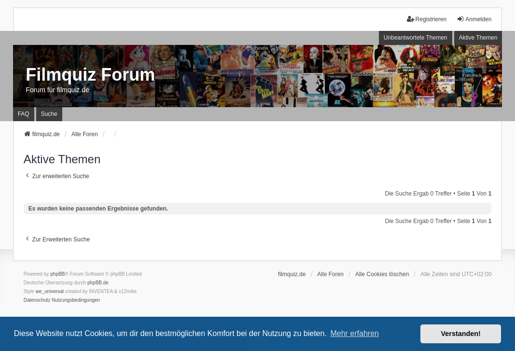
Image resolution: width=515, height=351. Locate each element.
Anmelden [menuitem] (474, 19)
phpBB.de (98, 282)
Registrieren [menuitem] (427, 19)
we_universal (50, 291)
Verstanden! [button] (461, 333)
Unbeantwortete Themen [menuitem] (415, 37)
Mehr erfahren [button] (354, 333)
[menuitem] (37, 300)
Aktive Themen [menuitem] (478, 37)
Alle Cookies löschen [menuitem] (382, 274)
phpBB (57, 274)
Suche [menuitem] (49, 114)
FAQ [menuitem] (23, 114)
